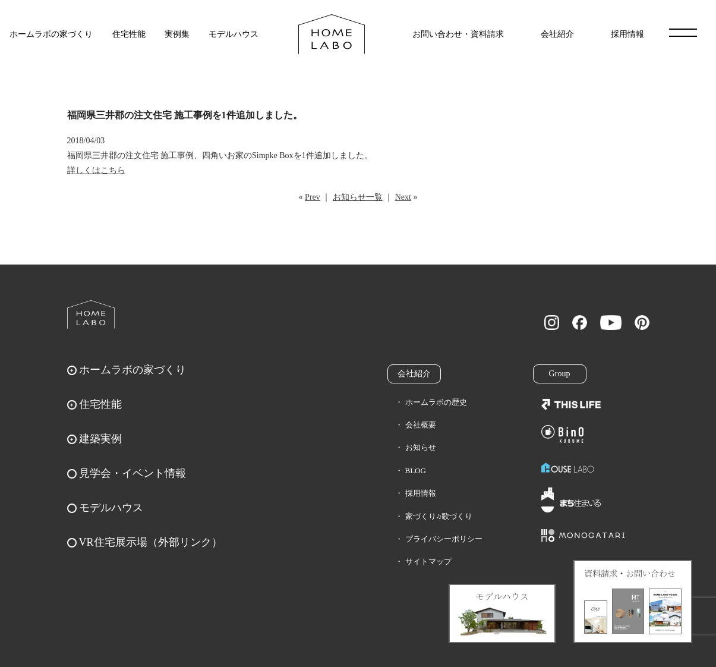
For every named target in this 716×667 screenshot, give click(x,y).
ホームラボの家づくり (51, 34)
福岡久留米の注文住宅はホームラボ (331, 34)
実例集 (177, 34)
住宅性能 (129, 34)
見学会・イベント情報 (132, 473)
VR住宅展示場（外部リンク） (150, 542)
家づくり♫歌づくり (439, 516)
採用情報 (627, 34)
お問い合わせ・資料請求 (458, 34)
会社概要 (420, 424)
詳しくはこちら (96, 170)
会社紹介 (557, 34)
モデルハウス (233, 34)
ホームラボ (91, 314)
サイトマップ (428, 561)
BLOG (415, 470)
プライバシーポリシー (443, 538)
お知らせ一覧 (358, 197)
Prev (312, 197)
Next (403, 197)
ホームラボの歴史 (436, 402)
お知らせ (420, 447)
